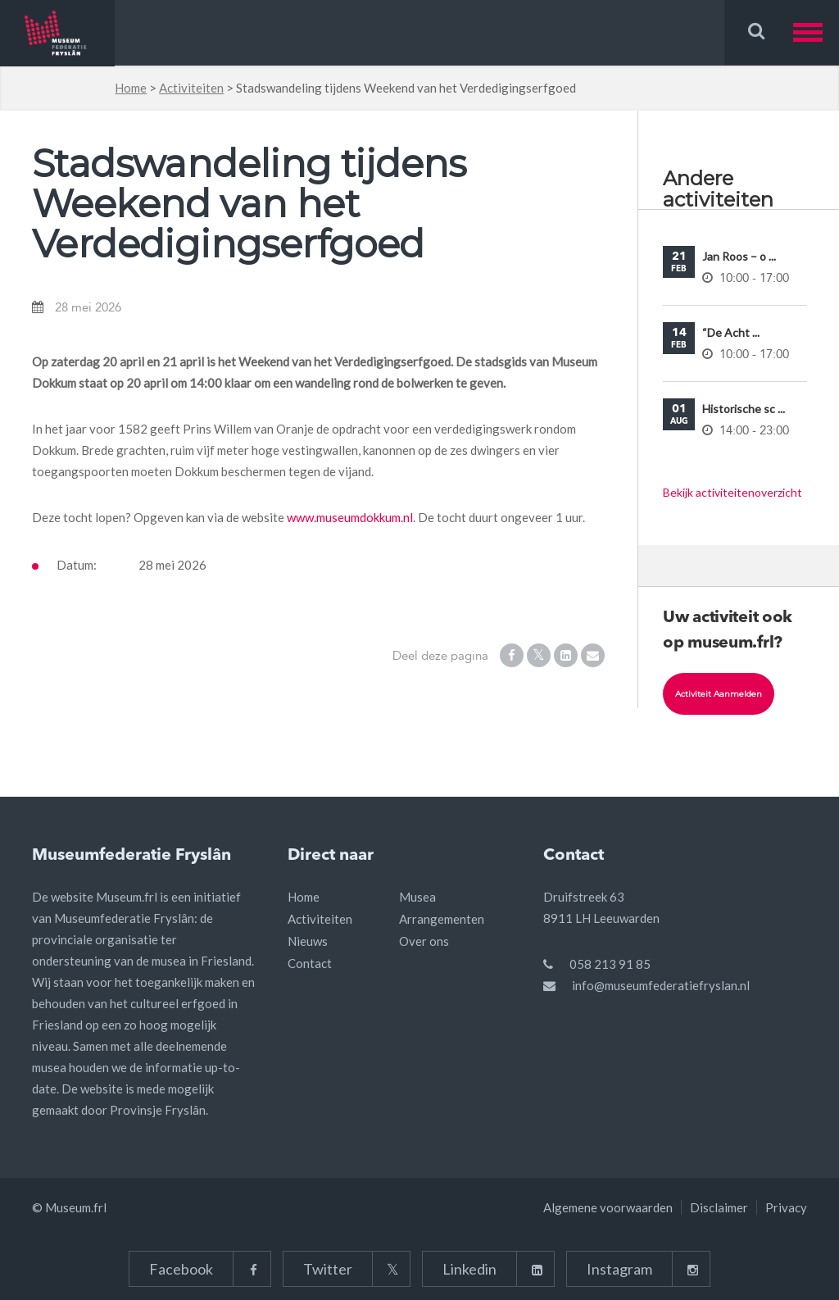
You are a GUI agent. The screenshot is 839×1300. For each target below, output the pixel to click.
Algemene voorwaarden (608, 1207)
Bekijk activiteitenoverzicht (732, 492)
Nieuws (308, 941)
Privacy (786, 1207)
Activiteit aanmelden (718, 694)
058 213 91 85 (610, 964)
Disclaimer (719, 1207)
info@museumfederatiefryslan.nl (661, 985)
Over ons (424, 941)
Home (131, 87)
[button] (816, 32)
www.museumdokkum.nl (350, 517)
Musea (417, 896)
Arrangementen (441, 918)
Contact (310, 963)
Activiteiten (191, 87)
